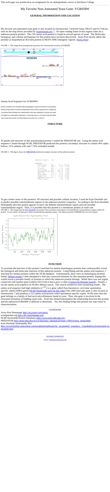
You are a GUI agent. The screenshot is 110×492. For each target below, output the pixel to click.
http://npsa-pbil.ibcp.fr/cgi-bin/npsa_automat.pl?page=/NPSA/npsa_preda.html (52, 322)
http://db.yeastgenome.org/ (31, 316)
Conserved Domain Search (82, 283)
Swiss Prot (82, 39)
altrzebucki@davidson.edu (58, 341)
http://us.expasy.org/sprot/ (35, 314)
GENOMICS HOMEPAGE (55, 338)
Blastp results (15, 278)
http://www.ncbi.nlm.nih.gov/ (51, 319)
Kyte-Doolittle (30, 211)
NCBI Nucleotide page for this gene (47, 292)
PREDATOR (30, 153)
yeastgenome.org (44, 31)
